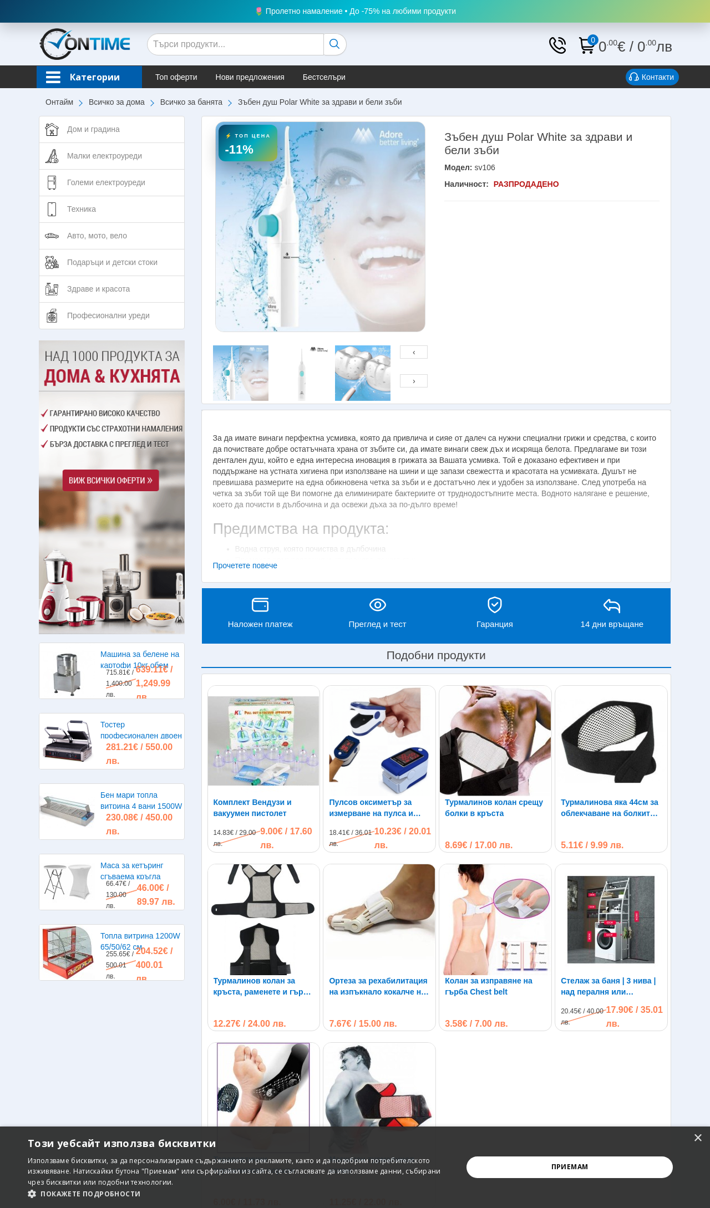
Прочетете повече (245, 565)
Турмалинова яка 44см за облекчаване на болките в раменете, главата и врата (611, 808)
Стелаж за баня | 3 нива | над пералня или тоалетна (608, 887)
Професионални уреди (108, 315)
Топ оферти (176, 77)
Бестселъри (324, 77)
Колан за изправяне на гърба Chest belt (488, 886)
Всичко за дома (117, 102)
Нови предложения (250, 77)
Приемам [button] (570, 1166)
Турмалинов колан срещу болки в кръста (494, 808)
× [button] (697, 1138)
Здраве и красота (98, 288)
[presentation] (414, 352)
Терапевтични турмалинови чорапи (254, 1065)
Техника (81, 209)
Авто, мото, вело (97, 235)
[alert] (355, 1167)
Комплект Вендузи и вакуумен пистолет (253, 808)
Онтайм (59, 102)
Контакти (651, 78)
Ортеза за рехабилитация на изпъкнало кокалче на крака (378, 986)
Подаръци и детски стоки (112, 262)
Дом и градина (93, 129)
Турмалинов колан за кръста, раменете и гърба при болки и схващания (263, 986)
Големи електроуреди (106, 182)
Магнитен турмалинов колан (371, 1065)
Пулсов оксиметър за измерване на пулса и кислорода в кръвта (371, 808)
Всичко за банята (191, 102)
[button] (239, 1194)
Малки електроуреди (104, 155)
